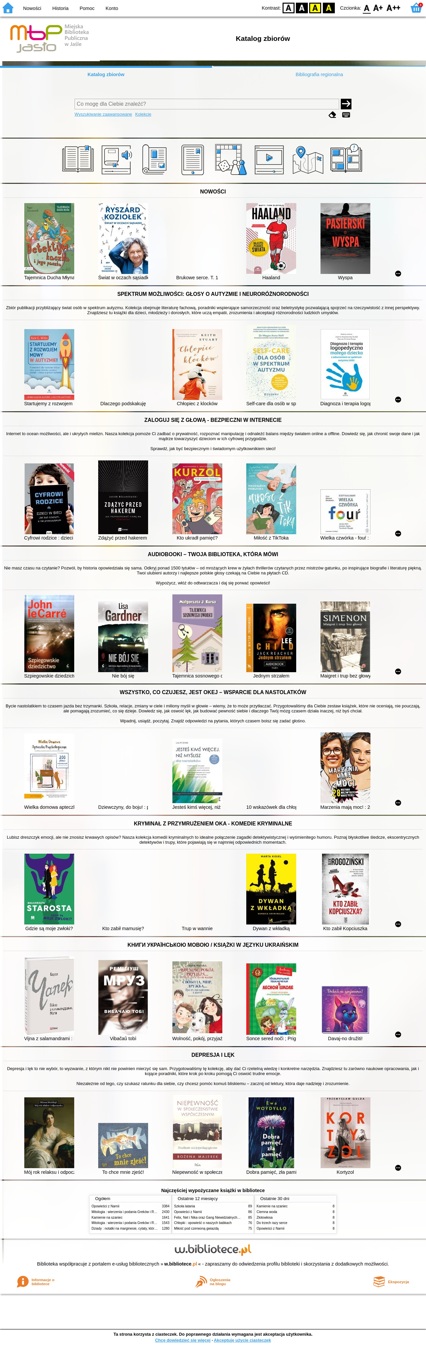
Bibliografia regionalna (319, 74)
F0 (366, 7)
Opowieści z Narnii (105, 1206)
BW (302, 7)
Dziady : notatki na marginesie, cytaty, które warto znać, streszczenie (143, 1228)
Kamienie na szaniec (107, 1217)
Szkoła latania (184, 1206)
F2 (393, 7)
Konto (112, 8)
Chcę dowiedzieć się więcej (182, 1340)
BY (328, 7)
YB (315, 7)
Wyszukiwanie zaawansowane (103, 114)
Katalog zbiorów (106, 74)
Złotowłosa (265, 1217)
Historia (60, 8)
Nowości (32, 8)
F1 (378, 7)
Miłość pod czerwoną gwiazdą (196, 1228)
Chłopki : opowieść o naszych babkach (203, 1223)
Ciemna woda (267, 1212)
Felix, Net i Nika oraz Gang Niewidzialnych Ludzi (210, 1217)
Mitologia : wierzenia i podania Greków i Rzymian (128, 1212)
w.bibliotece (180, 1264)
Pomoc (87, 8)
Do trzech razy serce (272, 1223)
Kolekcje (143, 114)
